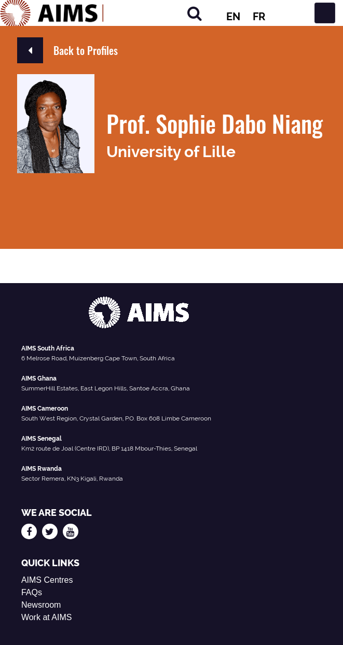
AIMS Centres (47, 580)
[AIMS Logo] (52, 13)
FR (259, 16)
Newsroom (41, 604)
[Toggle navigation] (324, 13)
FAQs (31, 592)
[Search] (194, 13)
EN (233, 16)
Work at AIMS (46, 617)
